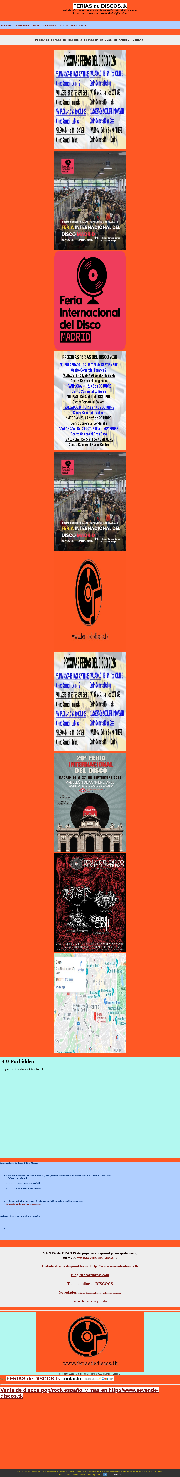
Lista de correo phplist (90, 1301)
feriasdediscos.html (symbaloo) (26, 25)
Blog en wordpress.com (90, 1275)
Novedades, (90, 1292)
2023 (67, 25)
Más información (114, 1474)
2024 (73, 25)
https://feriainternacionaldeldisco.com (23, 1204)
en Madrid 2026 (49, 25)
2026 (86, 25)
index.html (5, 25)
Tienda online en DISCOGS (90, 1283)
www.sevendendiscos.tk (96, 1257)
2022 (61, 25)
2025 (79, 25)
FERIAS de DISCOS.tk (33, 1378)
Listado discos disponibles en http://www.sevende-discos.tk (90, 1266)
